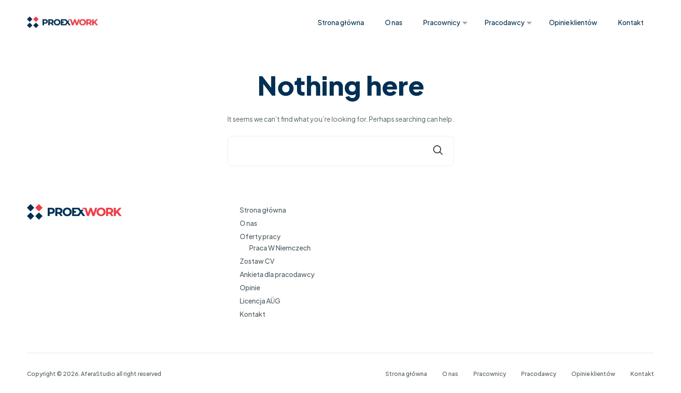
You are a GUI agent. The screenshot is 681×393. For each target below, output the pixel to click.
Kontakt (631, 22)
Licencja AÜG (260, 300)
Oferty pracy (260, 236)
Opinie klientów (573, 22)
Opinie (250, 287)
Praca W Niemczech (280, 247)
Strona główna (341, 22)
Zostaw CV (257, 261)
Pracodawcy (504, 22)
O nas (393, 22)
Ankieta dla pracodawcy (277, 274)
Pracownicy (441, 22)
